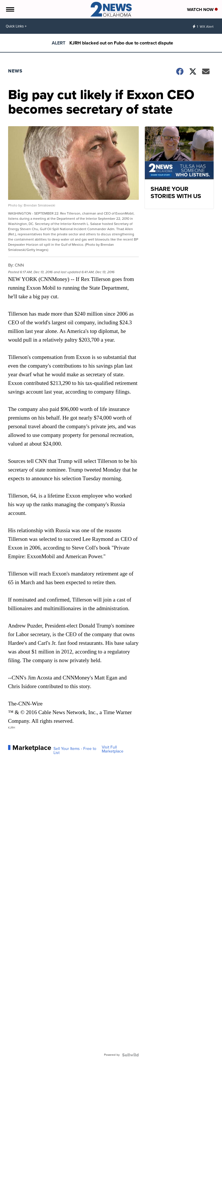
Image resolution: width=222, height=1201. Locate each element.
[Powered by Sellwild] (130, 1055)
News (15, 71)
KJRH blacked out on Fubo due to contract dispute (121, 43)
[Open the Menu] (9, 9)
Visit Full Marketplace (112, 749)
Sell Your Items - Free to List (74, 751)
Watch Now (202, 9)
